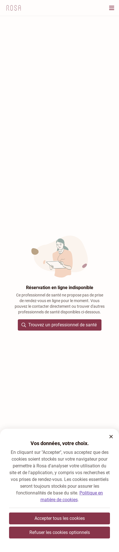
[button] (111, 436)
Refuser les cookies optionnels (59, 532)
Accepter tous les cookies (59, 518)
